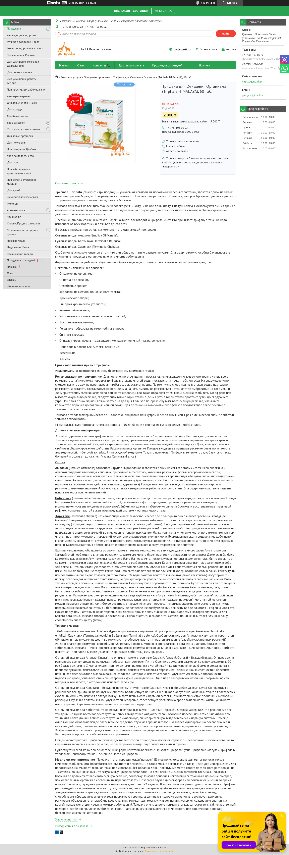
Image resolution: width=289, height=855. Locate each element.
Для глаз (12, 162)
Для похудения (16, 142)
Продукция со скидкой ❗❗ (25, 260)
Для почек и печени (19, 72)
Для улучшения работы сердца (21, 81)
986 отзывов (208, 2)
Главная (64, 65)
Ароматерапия (16, 210)
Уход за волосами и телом (23, 129)
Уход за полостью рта (20, 156)
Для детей (13, 190)
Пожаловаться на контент (159, 851)
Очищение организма (20, 136)
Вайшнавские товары (20, 254)
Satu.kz (162, 847)
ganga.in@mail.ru (252, 95)
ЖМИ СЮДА (163, 11)
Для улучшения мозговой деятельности (23, 63)
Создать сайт (76, 2)
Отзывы (11, 279)
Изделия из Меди (18, 247)
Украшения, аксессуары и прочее (22, 232)
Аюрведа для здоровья (22, 35)
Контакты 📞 (101, 65)
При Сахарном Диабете (22, 149)
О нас (10, 273)
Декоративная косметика (22, 197)
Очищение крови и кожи (22, 103)
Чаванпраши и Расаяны (21, 55)
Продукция (14, 28)
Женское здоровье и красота (25, 48)
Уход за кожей (16, 122)
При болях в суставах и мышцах (21, 181)
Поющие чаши (16, 241)
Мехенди (12, 203)
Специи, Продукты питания (23, 223)
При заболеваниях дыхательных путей (19, 171)
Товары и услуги (71, 77)
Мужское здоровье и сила (23, 42)
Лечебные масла (17, 116)
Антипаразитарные (18, 96)
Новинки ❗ (14, 267)
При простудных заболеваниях (26, 89)
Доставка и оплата (18, 286)
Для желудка (15, 109)
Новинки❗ (206, 65)
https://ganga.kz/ (252, 81)
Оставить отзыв (208, 49)
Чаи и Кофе (14, 217)
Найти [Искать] (226, 33)
